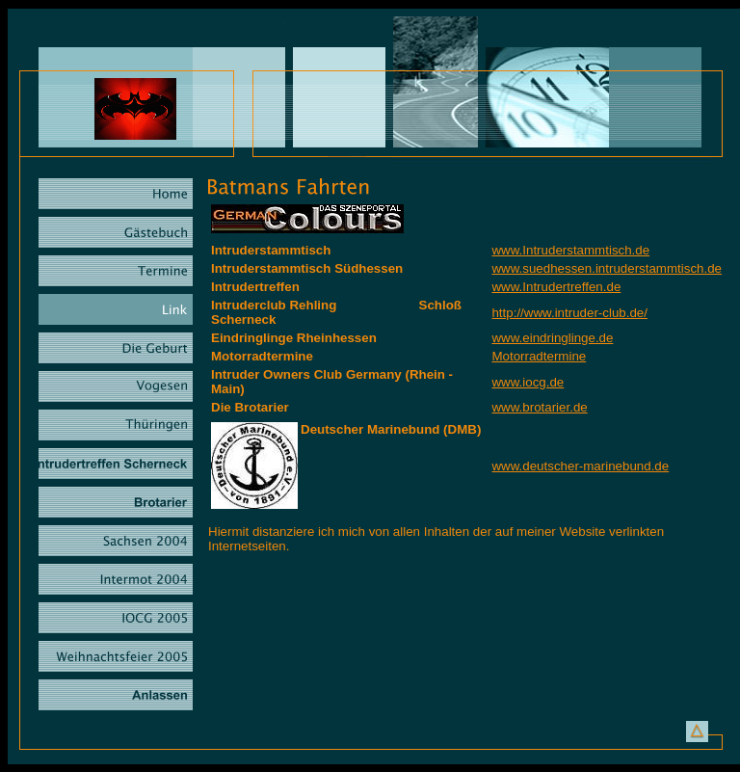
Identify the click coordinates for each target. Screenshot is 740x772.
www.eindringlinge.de (552, 338)
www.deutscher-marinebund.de (580, 466)
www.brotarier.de (539, 407)
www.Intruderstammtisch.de (570, 250)
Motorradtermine (538, 356)
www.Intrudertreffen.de (556, 287)
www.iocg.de (527, 382)
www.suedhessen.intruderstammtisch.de (606, 268)
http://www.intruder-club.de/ (569, 313)
